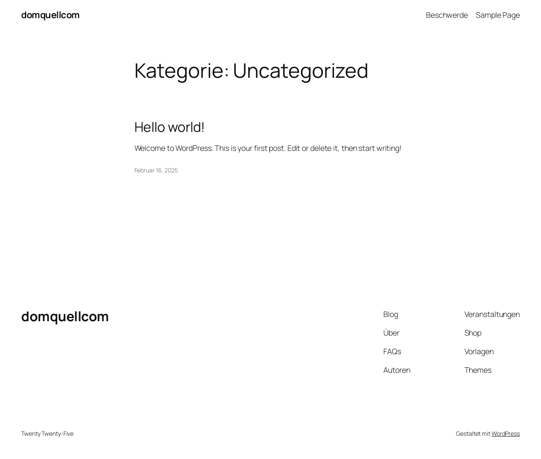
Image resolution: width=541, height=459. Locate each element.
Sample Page (498, 15)
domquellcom (50, 14)
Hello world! (169, 127)
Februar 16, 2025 (156, 170)
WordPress (506, 433)
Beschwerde (447, 15)
